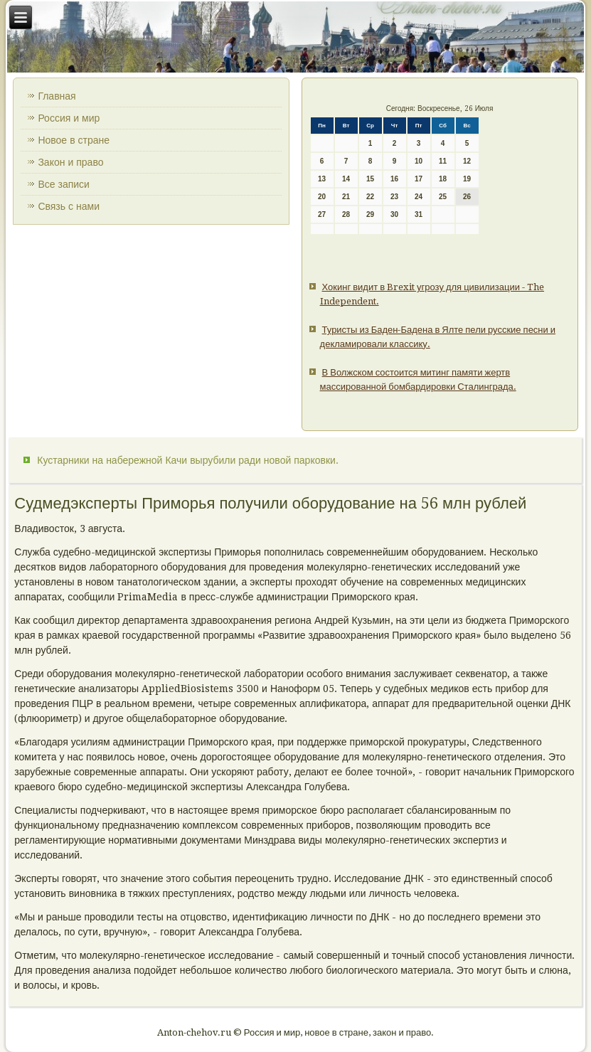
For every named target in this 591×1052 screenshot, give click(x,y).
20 (322, 197)
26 (467, 197)
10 (418, 161)
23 (394, 197)
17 (418, 179)
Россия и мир (69, 118)
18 (443, 179)
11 (443, 161)
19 (467, 179)
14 (346, 179)
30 (394, 214)
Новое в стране (74, 140)
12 (467, 161)
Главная (56, 96)
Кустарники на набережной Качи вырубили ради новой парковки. (188, 460)
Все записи (64, 184)
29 (370, 214)
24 (418, 197)
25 (443, 197)
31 (418, 214)
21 (346, 197)
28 (346, 214)
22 (370, 197)
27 (322, 214)
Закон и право (70, 162)
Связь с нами (69, 206)
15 (370, 179)
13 (322, 179)
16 (394, 179)
